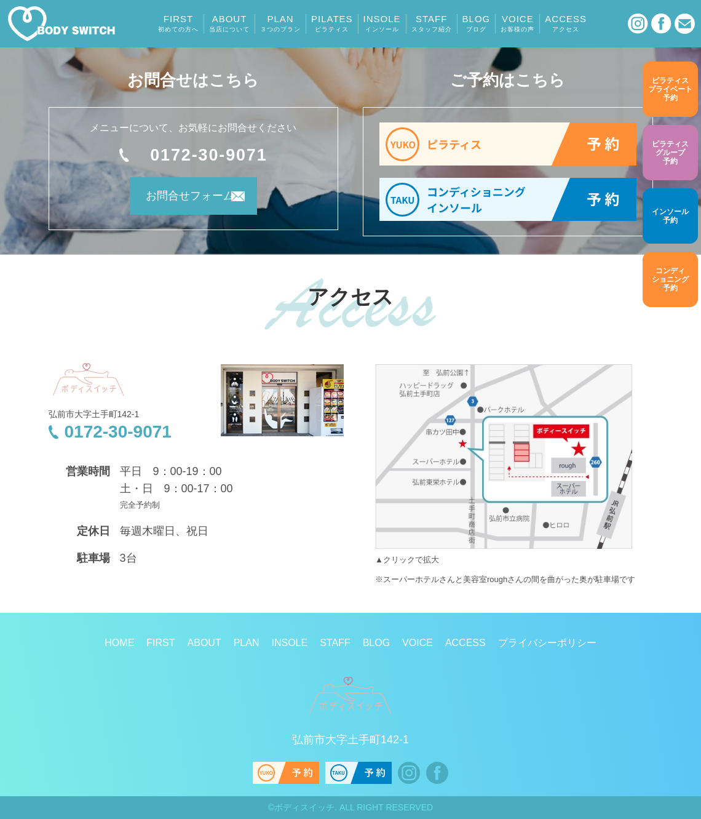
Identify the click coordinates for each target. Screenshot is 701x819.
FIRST (178, 23)
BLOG (476, 23)
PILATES (332, 23)
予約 (670, 88)
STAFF (431, 23)
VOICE (517, 23)
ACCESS (566, 23)
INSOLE (382, 23)
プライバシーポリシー (547, 642)
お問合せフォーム (176, 200)
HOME (119, 642)
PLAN (280, 23)
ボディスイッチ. (305, 807)
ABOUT (229, 23)
